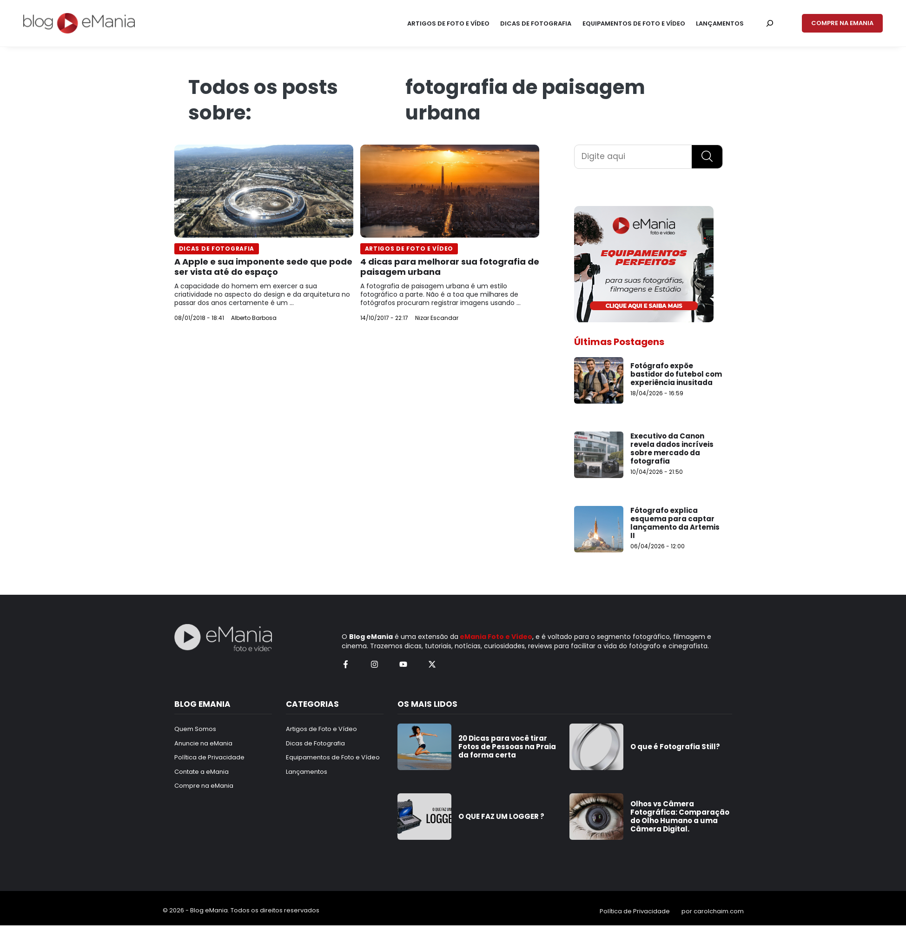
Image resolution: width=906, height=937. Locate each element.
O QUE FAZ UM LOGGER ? (501, 816)
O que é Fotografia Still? (675, 746)
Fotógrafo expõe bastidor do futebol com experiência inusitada (676, 374)
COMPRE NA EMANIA (842, 23)
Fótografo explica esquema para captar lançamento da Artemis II (675, 522)
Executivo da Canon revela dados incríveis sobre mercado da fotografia (672, 448)
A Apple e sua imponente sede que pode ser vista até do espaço (263, 267)
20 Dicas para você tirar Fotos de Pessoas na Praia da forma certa (507, 746)
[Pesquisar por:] (770, 23)
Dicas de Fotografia (217, 249)
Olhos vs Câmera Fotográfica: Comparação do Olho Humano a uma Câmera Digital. (679, 816)
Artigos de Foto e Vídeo (409, 249)
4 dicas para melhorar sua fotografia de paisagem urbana (449, 267)
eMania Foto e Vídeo (496, 636)
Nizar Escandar (436, 318)
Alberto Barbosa (254, 318)
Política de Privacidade (635, 911)
